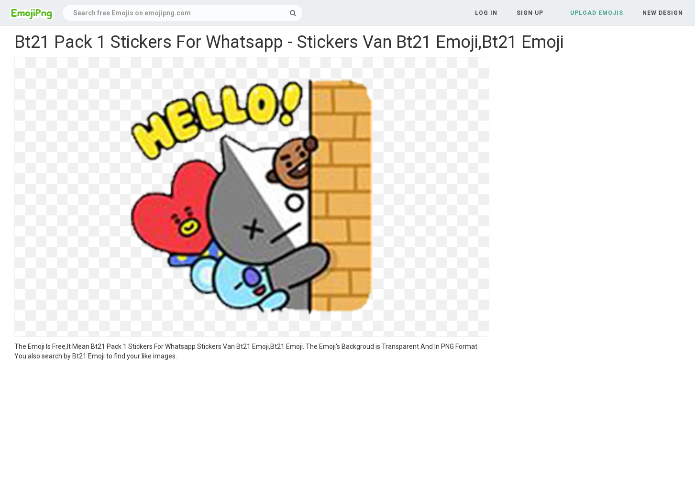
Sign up (530, 13)
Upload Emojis (596, 13)
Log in (486, 13)
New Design (662, 13)
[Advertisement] (251, 433)
